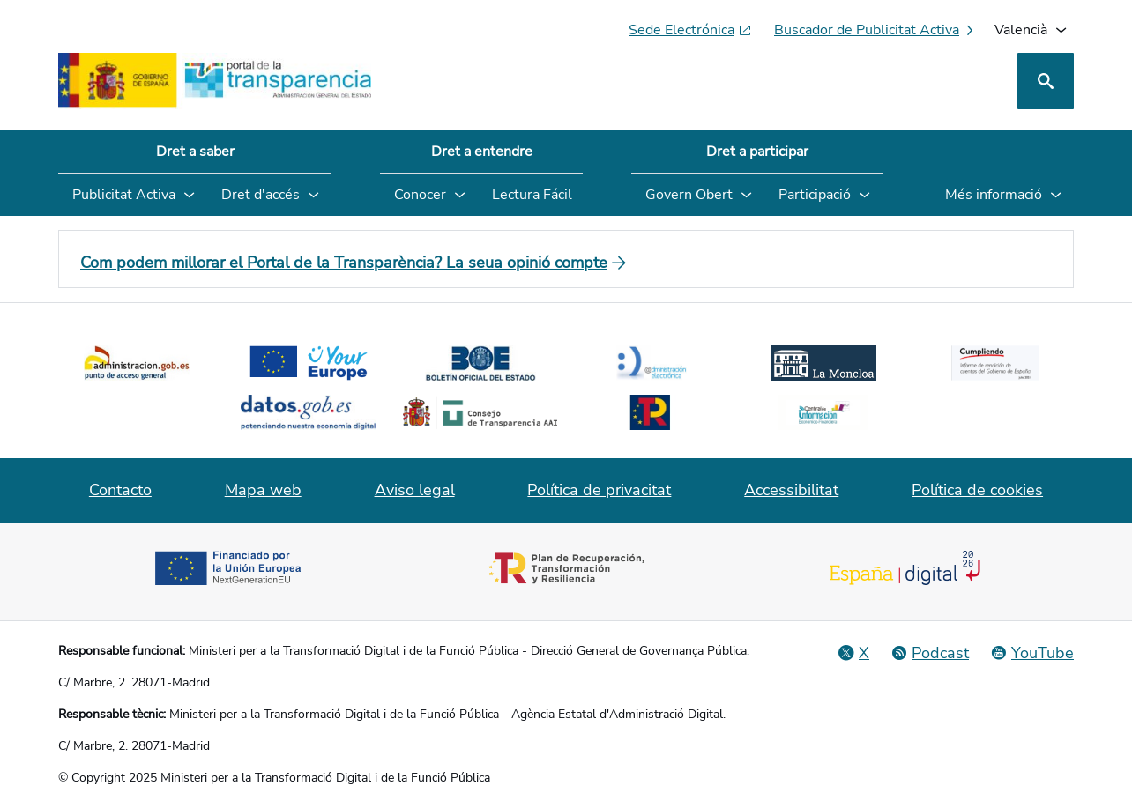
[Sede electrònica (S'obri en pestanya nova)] (690, 30)
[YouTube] (1032, 652)
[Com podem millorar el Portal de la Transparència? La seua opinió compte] (566, 262)
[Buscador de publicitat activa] (875, 30)
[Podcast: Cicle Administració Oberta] (929, 652)
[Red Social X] (853, 652)
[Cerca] (1045, 81)
